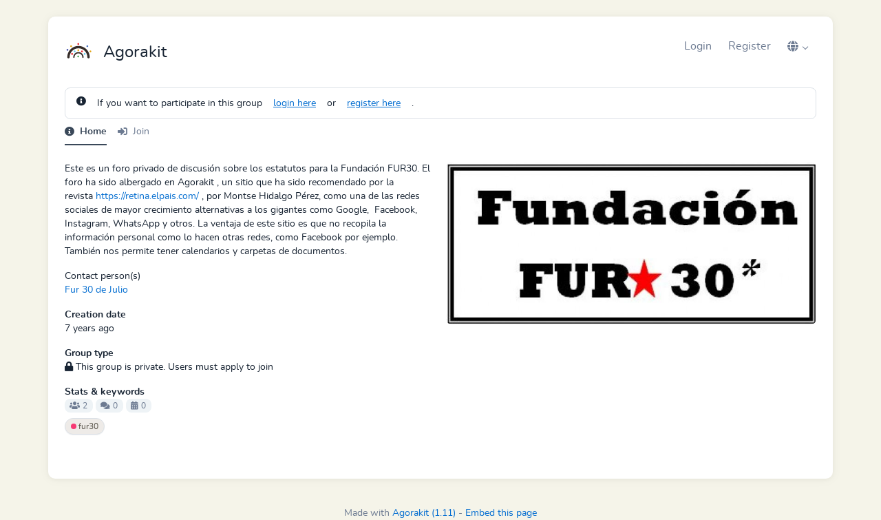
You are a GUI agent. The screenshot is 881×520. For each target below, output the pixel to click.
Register (749, 46)
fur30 (84, 426)
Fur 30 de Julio (96, 290)
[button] (797, 46)
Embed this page (501, 513)
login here (294, 103)
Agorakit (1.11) (424, 513)
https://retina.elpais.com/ (147, 196)
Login (698, 46)
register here (374, 103)
